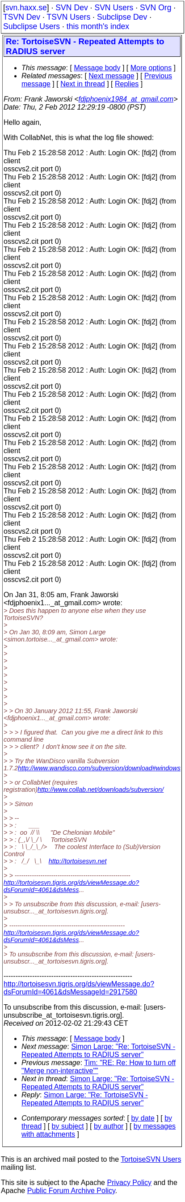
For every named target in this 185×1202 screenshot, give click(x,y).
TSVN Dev (21, 17)
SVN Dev (71, 7)
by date (142, 1118)
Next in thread (82, 84)
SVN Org (155, 7)
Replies (127, 84)
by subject (68, 1126)
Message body (97, 68)
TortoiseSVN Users (151, 1159)
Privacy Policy (129, 1182)
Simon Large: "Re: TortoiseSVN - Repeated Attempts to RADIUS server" (98, 1050)
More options (151, 68)
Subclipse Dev (122, 17)
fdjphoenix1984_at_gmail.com (126, 99)
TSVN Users (68, 17)
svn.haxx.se (26, 7)
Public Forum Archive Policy (71, 1190)
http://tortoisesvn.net (78, 861)
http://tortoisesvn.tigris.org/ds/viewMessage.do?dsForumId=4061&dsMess (71, 886)
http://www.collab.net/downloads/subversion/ (101, 789)
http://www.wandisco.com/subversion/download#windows (99, 768)
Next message (111, 76)
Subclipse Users (31, 26)
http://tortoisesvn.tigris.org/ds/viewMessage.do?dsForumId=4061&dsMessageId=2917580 (79, 988)
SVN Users (113, 7)
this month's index (98, 26)
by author (109, 1126)
